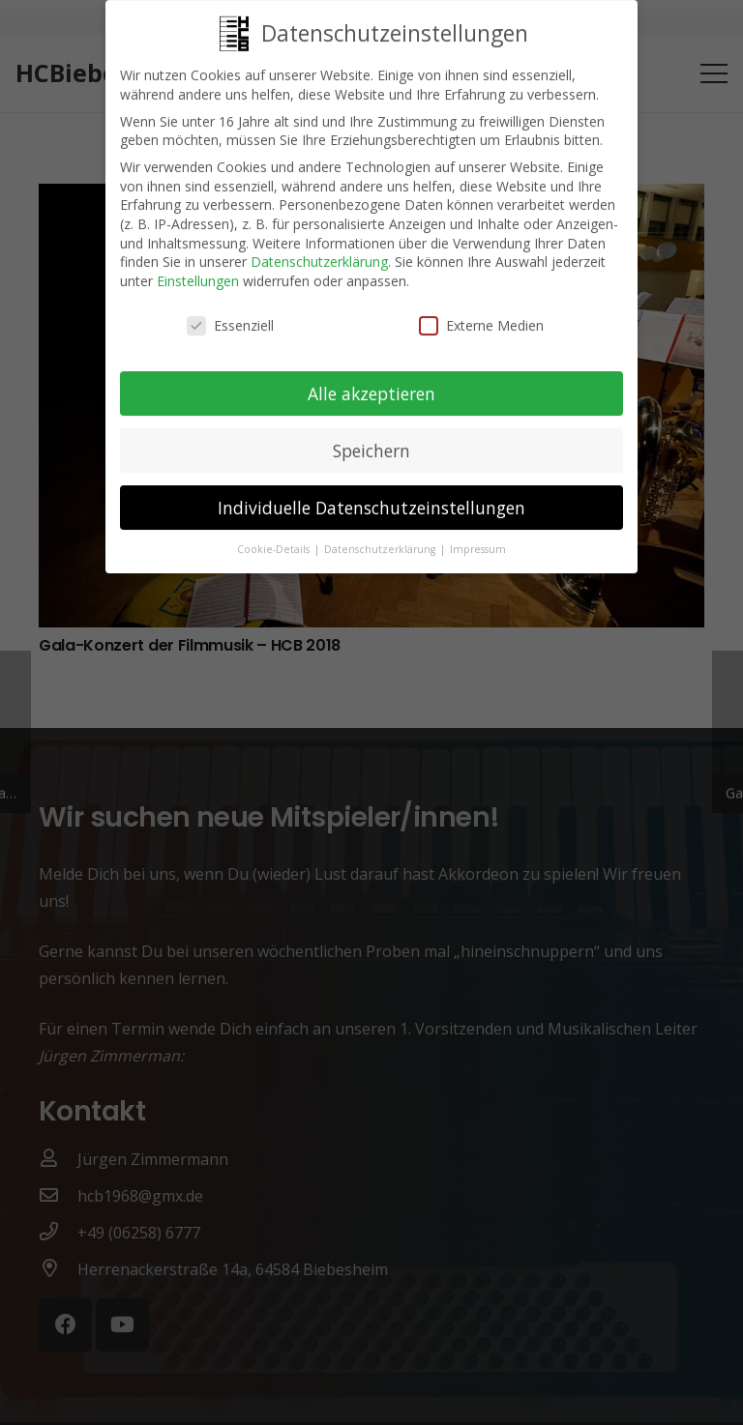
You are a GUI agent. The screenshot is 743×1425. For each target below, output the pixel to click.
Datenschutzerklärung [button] (381, 540)
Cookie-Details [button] (274, 540)
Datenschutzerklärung (319, 252)
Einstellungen (198, 271)
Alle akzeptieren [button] (371, 383)
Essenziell (230, 315)
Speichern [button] (371, 440)
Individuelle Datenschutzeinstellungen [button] (371, 497)
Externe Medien (481, 315)
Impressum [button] (478, 540)
